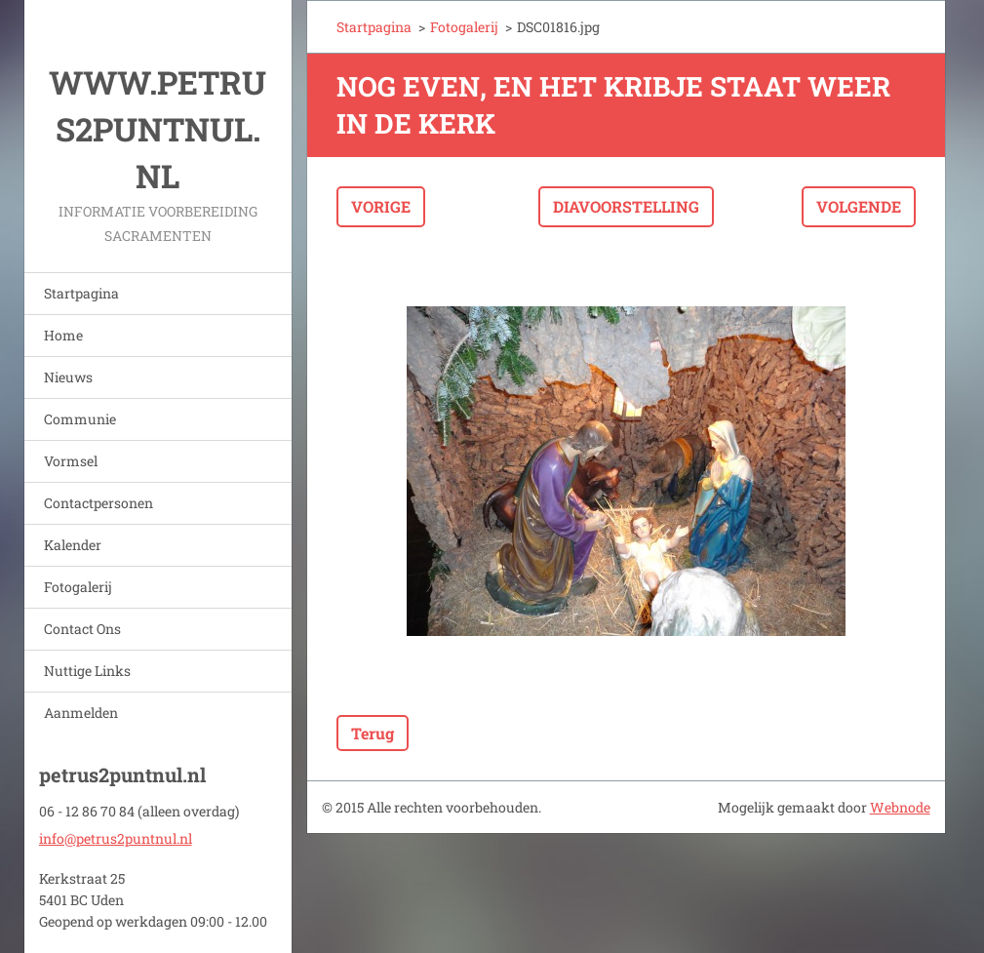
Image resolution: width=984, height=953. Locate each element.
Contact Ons (82, 628)
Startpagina (81, 293)
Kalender (72, 545)
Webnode (900, 807)
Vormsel (71, 461)
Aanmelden (81, 712)
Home (63, 335)
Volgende (858, 206)
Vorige (381, 206)
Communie (80, 419)
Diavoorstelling (626, 206)
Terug (372, 733)
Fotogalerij (78, 586)
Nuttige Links (87, 670)
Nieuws (68, 377)
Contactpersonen (98, 503)
